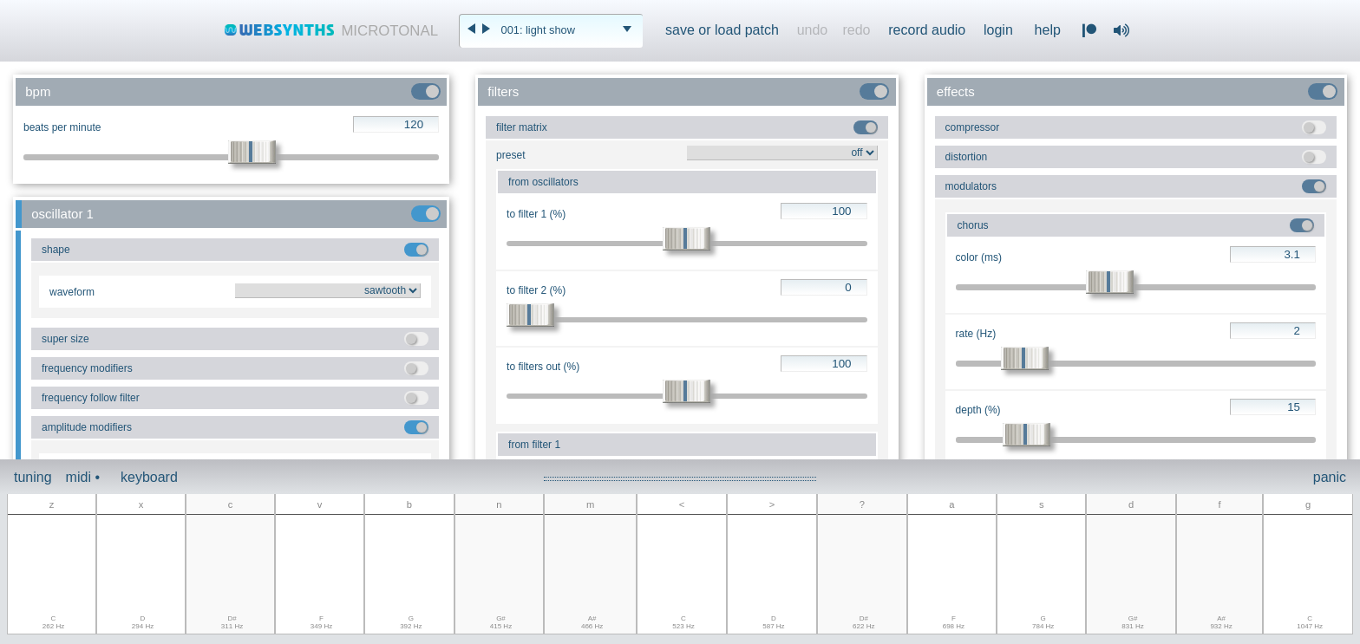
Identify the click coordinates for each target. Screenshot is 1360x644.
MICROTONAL (389, 31)
